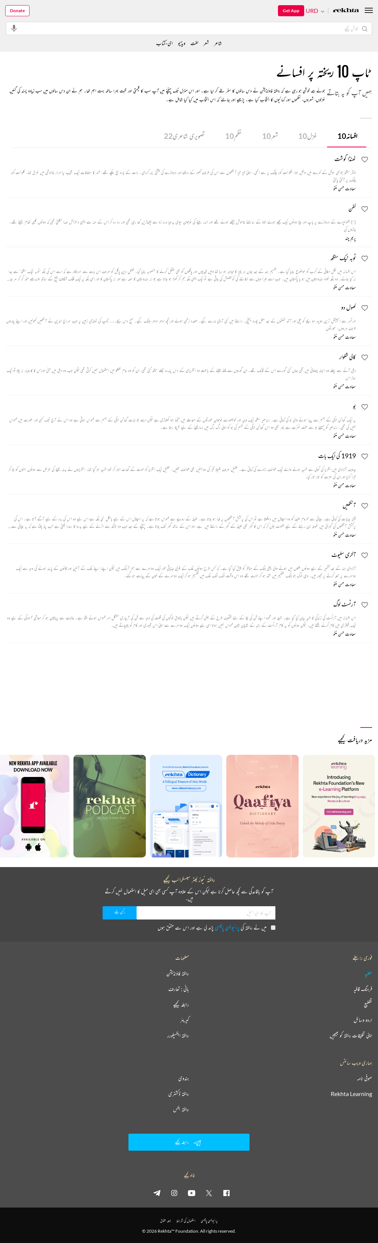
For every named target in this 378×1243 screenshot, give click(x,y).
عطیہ (368, 973)
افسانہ (347, 135)
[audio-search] (14, 28)
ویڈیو (181, 43)
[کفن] (181, 218)
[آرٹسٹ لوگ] (181, 614)
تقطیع (368, 1004)
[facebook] (226, 1193)
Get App (291, 10)
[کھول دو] (181, 317)
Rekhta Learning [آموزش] (351, 1094)
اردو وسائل (363, 1020)
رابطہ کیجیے (181, 1004)
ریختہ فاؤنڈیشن (177, 973)
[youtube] (191, 1193)
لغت (194, 43)
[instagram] (174, 1193)
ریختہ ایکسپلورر (178, 1035)
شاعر (218, 43)
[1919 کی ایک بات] (181, 465)
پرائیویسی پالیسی (227, 927)
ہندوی (183, 1078)
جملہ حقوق (165, 1220)
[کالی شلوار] (181, 366)
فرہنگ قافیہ (363, 989)
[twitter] (209, 1193)
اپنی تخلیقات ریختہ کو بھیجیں (351, 1035)
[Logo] (345, 11)
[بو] (181, 416)
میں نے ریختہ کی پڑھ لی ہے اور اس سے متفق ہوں (216, 927)
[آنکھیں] (181, 515)
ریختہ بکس (181, 1109)
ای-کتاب (164, 43)
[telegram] (157, 1193)
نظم (233, 135)
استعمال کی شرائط (185, 1220)
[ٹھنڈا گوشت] (181, 169)
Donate (17, 10)
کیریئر (184, 1020)
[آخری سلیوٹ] (181, 564)
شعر (270, 135)
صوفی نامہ (364, 1078)
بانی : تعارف (178, 989)
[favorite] (364, 160)
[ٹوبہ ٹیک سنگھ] (181, 267)
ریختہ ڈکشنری (178, 1094)
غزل (307, 135)
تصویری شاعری (184, 135)
